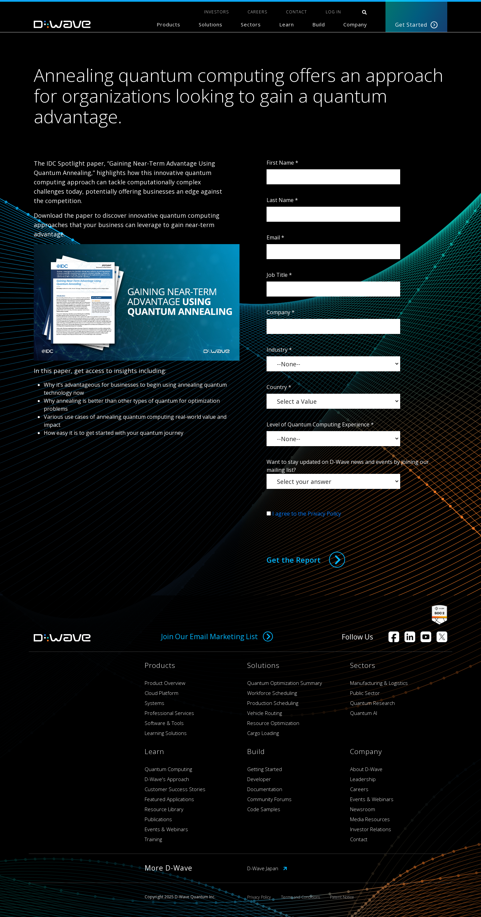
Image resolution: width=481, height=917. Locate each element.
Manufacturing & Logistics (379, 683)
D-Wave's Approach (167, 779)
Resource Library (164, 809)
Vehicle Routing (264, 713)
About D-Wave (366, 769)
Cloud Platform (161, 693)
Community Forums (269, 799)
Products (168, 24)
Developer (259, 779)
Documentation (264, 789)
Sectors (251, 24)
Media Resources (370, 819)
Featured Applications (169, 799)
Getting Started (264, 769)
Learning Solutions (166, 733)
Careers (359, 789)
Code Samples (263, 809)
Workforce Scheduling (272, 693)
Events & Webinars (166, 829)
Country (279, 387)
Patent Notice (342, 897)
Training (153, 839)
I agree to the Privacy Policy (306, 513)
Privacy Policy (259, 897)
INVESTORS (216, 12)
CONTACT (296, 12)
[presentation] (317, 531)
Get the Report (294, 560)
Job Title (279, 275)
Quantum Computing (168, 769)
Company (355, 24)
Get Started (416, 24)
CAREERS (257, 12)
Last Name (282, 200)
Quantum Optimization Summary (284, 683)
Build (318, 24)
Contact (358, 839)
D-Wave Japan (267, 868)
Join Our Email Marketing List (217, 636)
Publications (158, 819)
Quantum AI (363, 713)
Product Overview (165, 683)
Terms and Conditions (300, 897)
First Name (282, 162)
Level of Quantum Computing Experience (320, 424)
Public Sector (365, 693)
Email (275, 237)
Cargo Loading (263, 733)
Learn (286, 24)
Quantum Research (372, 703)
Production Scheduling (272, 703)
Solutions (210, 24)
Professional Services (169, 713)
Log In (333, 12)
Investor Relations (370, 829)
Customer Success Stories (175, 789)
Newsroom (362, 809)
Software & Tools (164, 723)
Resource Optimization (273, 723)
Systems (154, 703)
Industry (279, 349)
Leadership (363, 779)
